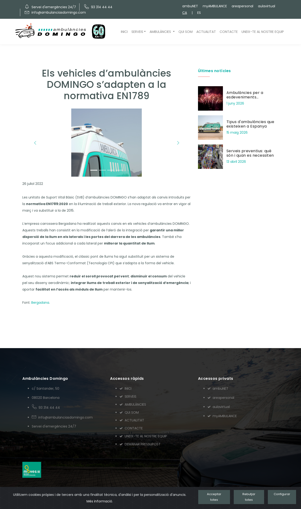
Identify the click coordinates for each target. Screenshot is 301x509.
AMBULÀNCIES (132, 404)
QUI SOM (185, 31)
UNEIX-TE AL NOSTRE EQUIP (263, 31)
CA (184, 12)
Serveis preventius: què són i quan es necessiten (250, 153)
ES (199, 12)
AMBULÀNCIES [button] (161, 31)
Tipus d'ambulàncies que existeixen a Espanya (250, 124)
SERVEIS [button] (137, 31)
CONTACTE (229, 31)
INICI (124, 31)
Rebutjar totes (248, 497)
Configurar (282, 494)
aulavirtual (266, 6)
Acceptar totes (214, 497)
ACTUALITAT (206, 31)
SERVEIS (127, 396)
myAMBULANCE (215, 6)
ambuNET (190, 6)
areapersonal (242, 6)
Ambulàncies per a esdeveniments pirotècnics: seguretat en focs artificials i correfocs (251, 99)
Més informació (99, 501)
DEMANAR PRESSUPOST (140, 444)
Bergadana (40, 302)
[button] (35, 143)
